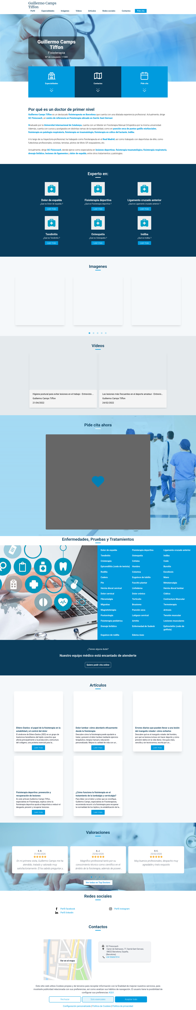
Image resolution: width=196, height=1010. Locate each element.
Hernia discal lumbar (173, 588)
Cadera (104, 577)
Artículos (92, 11)
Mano (166, 577)
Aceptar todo (131, 999)
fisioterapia (122, 150)
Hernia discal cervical (111, 588)
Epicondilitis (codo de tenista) (115, 566)
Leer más (51, 209)
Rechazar (64, 999)
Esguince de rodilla (110, 635)
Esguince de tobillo (141, 577)
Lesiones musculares (173, 621)
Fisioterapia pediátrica (111, 621)
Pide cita (140, 11)
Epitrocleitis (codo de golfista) (173, 628)
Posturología (107, 615)
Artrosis (167, 610)
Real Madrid (109, 139)
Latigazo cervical (140, 615)
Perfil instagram (122, 908)
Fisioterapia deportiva (143, 550)
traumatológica (135, 150)
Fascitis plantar (139, 582)
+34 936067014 (112, 957)
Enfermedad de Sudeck (143, 626)
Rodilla (104, 572)
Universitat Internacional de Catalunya (63, 125)
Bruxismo (137, 604)
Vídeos (79, 11)
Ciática (166, 593)
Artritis (135, 621)
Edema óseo (138, 635)
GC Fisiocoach (35, 118)
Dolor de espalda (109, 550)
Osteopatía (137, 555)
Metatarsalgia (170, 582)
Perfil (32, 11)
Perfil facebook (67, 908)
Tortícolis (136, 599)
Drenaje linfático (109, 626)
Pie (102, 582)
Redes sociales (108, 11)
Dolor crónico (138, 593)
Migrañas (105, 604)
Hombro (136, 566)
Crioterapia (106, 561)
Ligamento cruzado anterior (177, 550)
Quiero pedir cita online (98, 665)
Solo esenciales (98, 999)
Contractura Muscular (174, 599)
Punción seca (138, 610)
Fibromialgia (107, 599)
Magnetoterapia (108, 610)
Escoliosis (168, 572)
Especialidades (48, 11)
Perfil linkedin (66, 912)
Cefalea (136, 561)
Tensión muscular (172, 615)
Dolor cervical (107, 593)
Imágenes (65, 11)
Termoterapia (170, 604)
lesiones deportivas (105, 150)
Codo (166, 561)
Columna (136, 572)
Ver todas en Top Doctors (98, 882)
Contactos (126, 11)
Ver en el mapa (67, 960)
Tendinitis (105, 555)
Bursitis (167, 566)
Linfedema (137, 588)
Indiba (166, 555)
